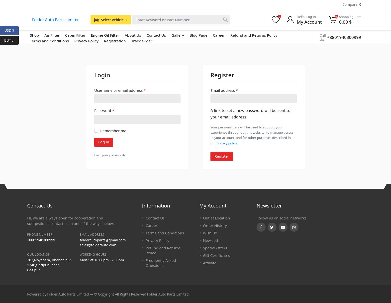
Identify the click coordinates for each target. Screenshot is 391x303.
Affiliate (209, 262)
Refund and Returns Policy (254, 35)
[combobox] (181, 19)
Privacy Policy (86, 40)
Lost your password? (109, 155)
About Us (133, 35)
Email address (224, 90)
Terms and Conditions (165, 232)
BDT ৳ (11, 40)
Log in (103, 141)
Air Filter (52, 35)
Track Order (141, 40)
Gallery (177, 35)
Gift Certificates (216, 255)
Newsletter (212, 240)
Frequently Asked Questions (161, 263)
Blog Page (198, 35)
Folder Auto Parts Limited (56, 19)
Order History (215, 225)
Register (221, 156)
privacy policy (227, 143)
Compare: (351, 4)
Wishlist (210, 232)
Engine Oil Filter (105, 35)
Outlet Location (216, 217)
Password (104, 110)
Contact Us (156, 35)
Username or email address (120, 90)
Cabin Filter (75, 35)
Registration (115, 40)
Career (219, 35)
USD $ (11, 30)
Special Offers (215, 247)
